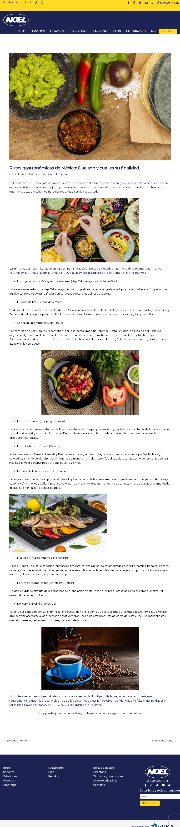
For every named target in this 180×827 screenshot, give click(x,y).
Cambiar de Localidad (17, 2)
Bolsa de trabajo (103, 768)
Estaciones (58, 31)
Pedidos (168, 31)
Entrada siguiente (163, 740)
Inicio (6, 768)
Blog (117, 31)
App (153, 31)
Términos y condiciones (108, 776)
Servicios (37, 31)
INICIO (21, 31)
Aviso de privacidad (105, 780)
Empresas (100, 31)
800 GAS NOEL (167, 2)
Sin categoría (19, 174)
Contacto (99, 785)
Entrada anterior (16, 740)
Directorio (99, 772)
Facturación (136, 31)
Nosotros (80, 31)
